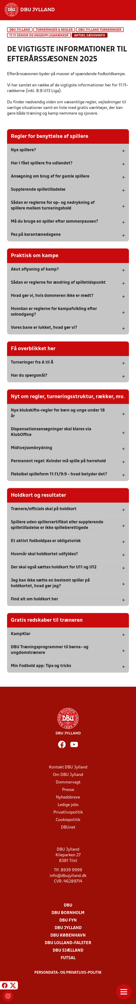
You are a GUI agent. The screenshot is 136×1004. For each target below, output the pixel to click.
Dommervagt (68, 782)
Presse (68, 790)
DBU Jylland (19, 29)
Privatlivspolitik (68, 812)
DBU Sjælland (68, 951)
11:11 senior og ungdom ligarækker (38, 35)
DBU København (68, 936)
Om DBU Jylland (68, 775)
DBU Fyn (68, 921)
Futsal (68, 958)
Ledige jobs (68, 805)
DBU (68, 905)
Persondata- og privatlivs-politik (68, 972)
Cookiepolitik (68, 820)
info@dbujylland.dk (68, 876)
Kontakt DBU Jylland (68, 767)
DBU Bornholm (68, 913)
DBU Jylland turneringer (99, 29)
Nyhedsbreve (68, 797)
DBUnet (68, 828)
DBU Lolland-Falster (68, 943)
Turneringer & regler (54, 29)
